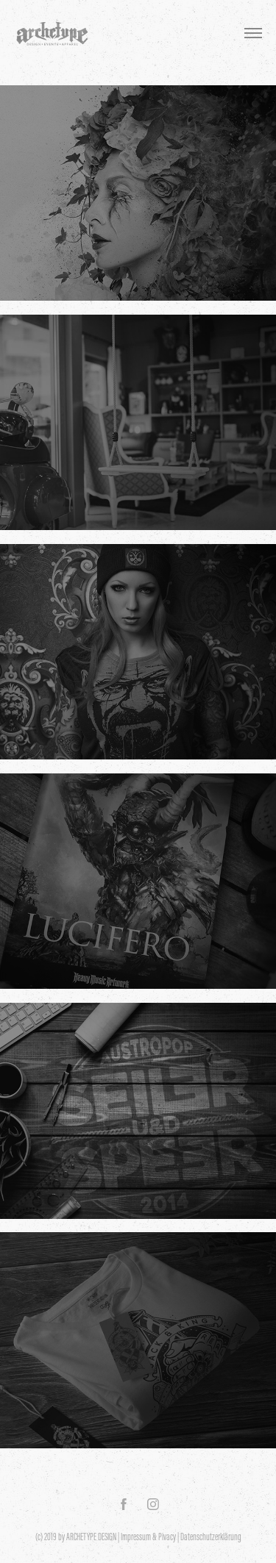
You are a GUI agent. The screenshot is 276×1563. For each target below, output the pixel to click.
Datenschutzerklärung (210, 1537)
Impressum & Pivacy (148, 1537)
